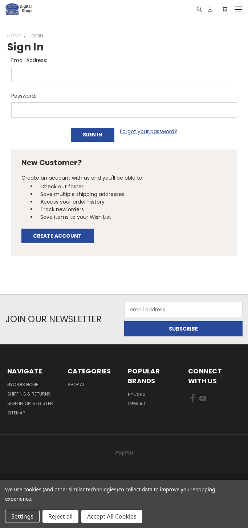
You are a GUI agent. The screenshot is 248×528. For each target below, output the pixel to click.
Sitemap (16, 413)
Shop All (77, 384)
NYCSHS (137, 394)
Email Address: (29, 60)
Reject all (60, 516)
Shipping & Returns (29, 394)
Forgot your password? (148, 131)
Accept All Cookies (112, 516)
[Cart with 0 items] (224, 9)
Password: (23, 95)
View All (137, 404)
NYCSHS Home (22, 384)
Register (43, 403)
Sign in (15, 403)
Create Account (57, 236)
